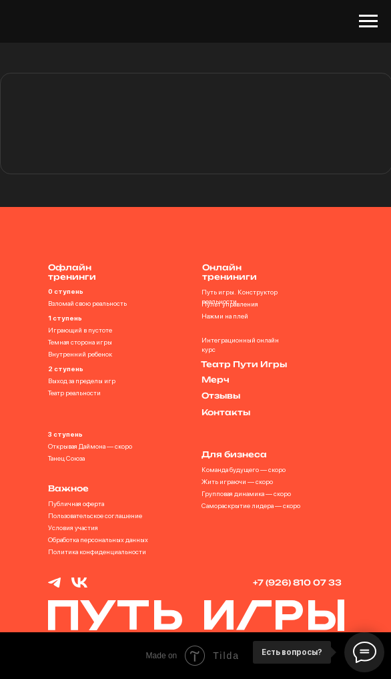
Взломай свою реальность (87, 303)
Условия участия (73, 527)
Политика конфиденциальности (97, 551)
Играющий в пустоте (80, 330)
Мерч (216, 380)
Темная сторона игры (80, 342)
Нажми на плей (225, 316)
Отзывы (221, 396)
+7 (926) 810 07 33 (297, 583)
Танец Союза (66, 458)
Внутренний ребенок (80, 354)
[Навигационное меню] (368, 21)
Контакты (226, 412)
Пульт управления (230, 304)
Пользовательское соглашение (95, 515)
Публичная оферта (76, 503)
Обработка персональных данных (98, 539)
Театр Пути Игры (244, 364)
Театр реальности (74, 393)
